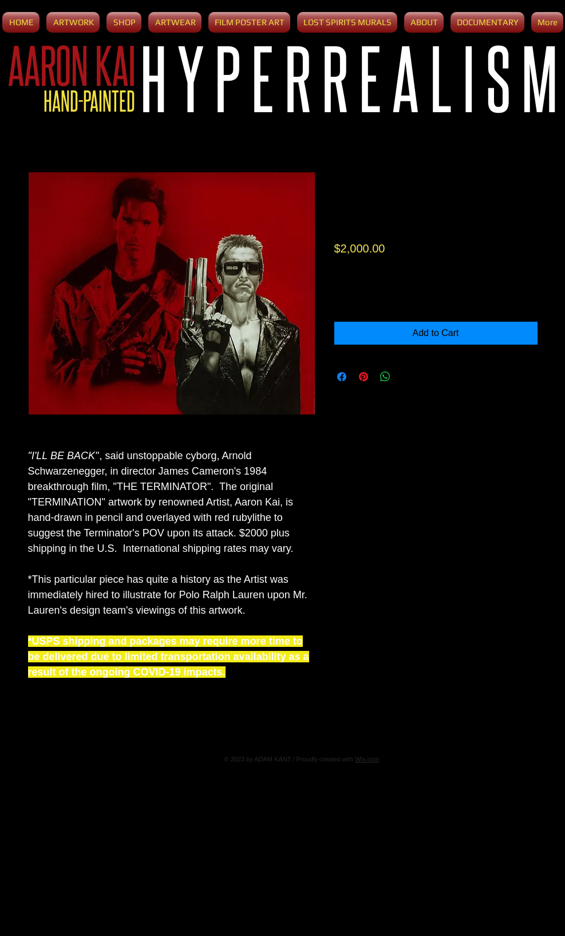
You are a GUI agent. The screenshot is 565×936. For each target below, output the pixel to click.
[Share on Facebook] (342, 377)
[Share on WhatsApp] (385, 377)
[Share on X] (407, 377)
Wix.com (367, 759)
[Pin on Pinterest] (363, 377)
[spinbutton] (360, 292)
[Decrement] (343, 292)
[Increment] (377, 292)
